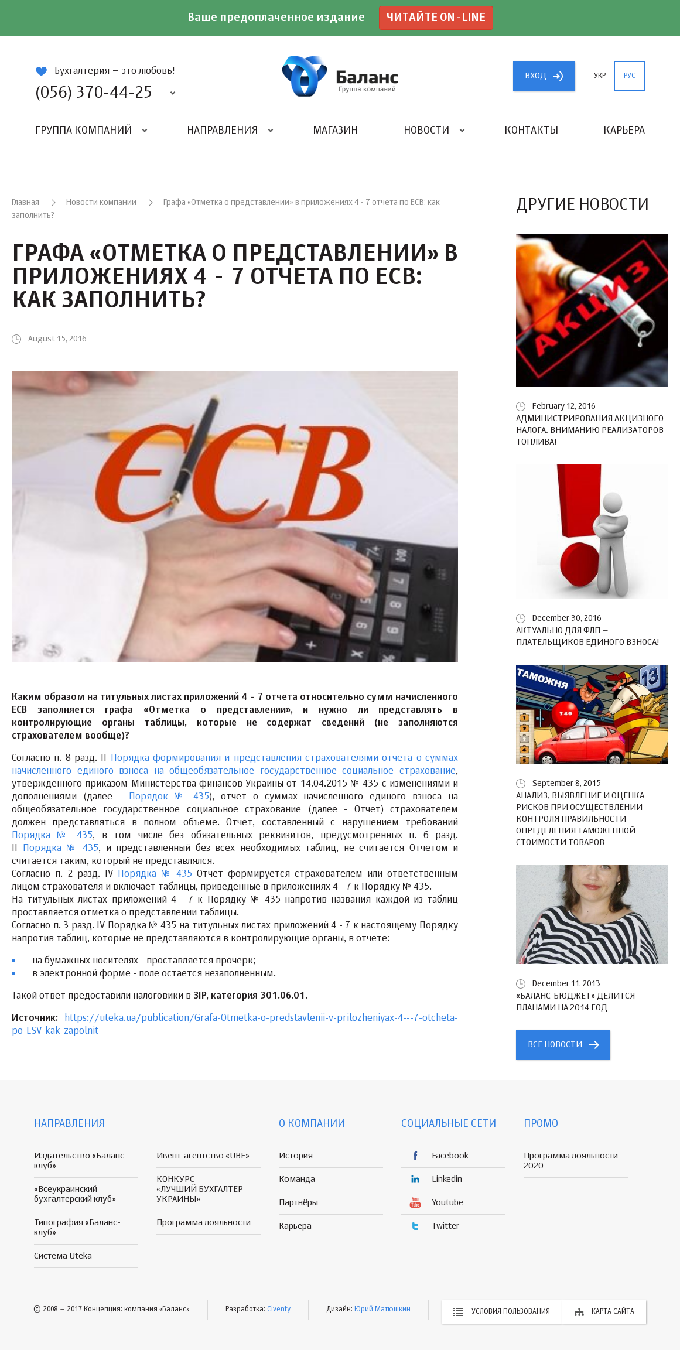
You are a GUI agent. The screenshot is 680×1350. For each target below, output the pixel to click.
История (296, 1155)
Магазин (335, 130)
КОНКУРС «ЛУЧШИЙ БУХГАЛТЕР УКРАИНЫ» (199, 1189)
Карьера (624, 130)
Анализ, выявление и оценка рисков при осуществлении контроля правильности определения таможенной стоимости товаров (580, 819)
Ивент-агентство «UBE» (203, 1155)
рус (629, 76)
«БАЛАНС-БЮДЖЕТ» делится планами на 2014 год (575, 1002)
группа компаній (340, 76)
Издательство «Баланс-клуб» (81, 1160)
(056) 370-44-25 (93, 93)
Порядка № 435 (52, 835)
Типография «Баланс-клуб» (77, 1227)
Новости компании (101, 203)
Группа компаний (83, 130)
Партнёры (298, 1202)
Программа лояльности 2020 (571, 1160)
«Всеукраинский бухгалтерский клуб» (75, 1194)
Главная (25, 203)
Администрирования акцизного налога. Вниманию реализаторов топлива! (590, 430)
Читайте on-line (436, 17)
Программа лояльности (203, 1222)
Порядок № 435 (169, 797)
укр (600, 76)
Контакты (531, 130)
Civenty (279, 1309)
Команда (297, 1179)
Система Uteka (63, 1256)
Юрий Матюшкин (382, 1309)
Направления (222, 130)
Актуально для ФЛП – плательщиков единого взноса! (587, 636)
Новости (426, 130)
